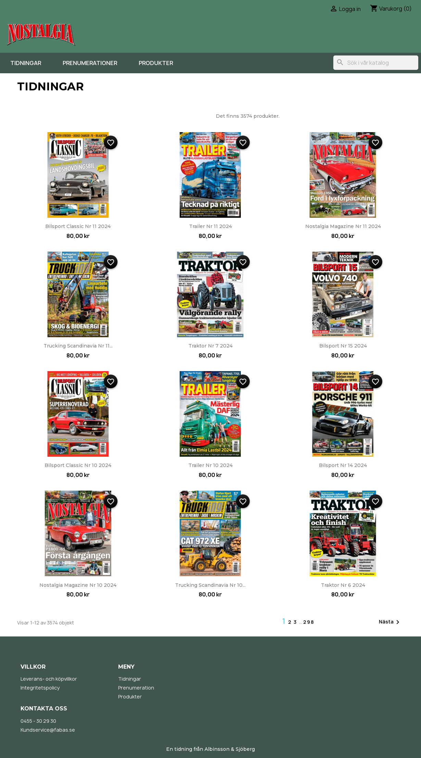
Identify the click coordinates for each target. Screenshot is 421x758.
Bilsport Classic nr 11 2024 (78, 226)
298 (308, 622)
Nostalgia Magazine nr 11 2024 (343, 226)
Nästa (390, 622)
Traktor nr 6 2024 (343, 585)
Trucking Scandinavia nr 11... (78, 346)
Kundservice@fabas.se (48, 730)
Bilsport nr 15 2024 (343, 346)
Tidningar (25, 63)
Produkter (156, 63)
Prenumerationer (90, 63)
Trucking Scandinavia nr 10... (210, 585)
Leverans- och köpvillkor (49, 678)
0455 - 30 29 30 (38, 721)
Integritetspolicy (40, 687)
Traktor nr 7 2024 (210, 346)
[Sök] (375, 62)
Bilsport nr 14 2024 (343, 465)
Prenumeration (136, 687)
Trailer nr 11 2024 (210, 226)
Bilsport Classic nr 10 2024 (78, 465)
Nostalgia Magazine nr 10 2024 (77, 585)
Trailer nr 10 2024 (210, 465)
